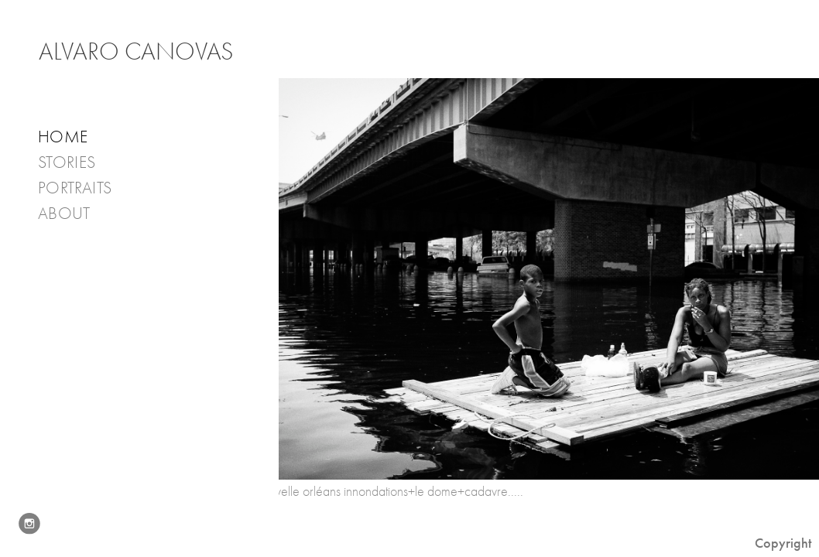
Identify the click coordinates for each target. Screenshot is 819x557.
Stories (77, 163)
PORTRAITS (74, 188)
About (74, 214)
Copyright (783, 543)
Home (62, 137)
